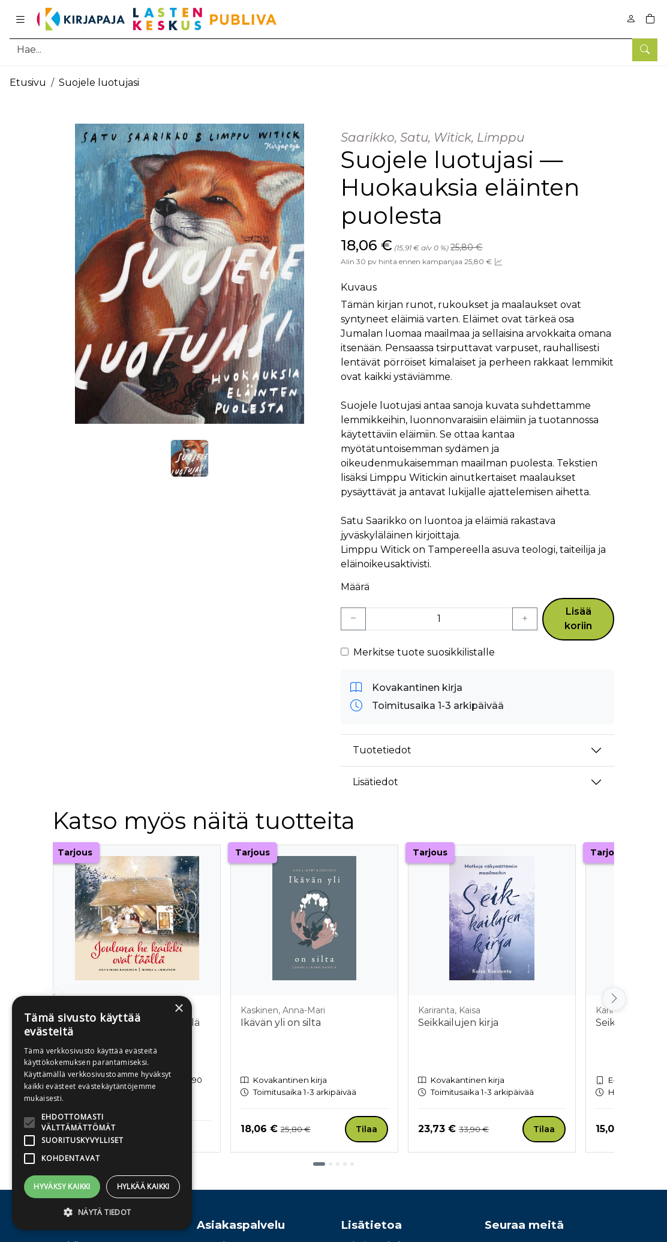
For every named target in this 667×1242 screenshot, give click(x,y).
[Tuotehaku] (333, 49)
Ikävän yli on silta (281, 1022)
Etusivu (28, 82)
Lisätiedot (375, 782)
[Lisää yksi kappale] (524, 618)
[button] (102, 1212)
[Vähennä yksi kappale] (353, 618)
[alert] (102, 1113)
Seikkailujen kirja (458, 1022)
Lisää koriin (578, 619)
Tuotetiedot (382, 750)
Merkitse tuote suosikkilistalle (424, 652)
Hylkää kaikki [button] (143, 1186)
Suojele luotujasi (99, 82)
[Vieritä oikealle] (614, 999)
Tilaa (366, 1129)
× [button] (178, 1008)
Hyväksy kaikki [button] (62, 1186)
